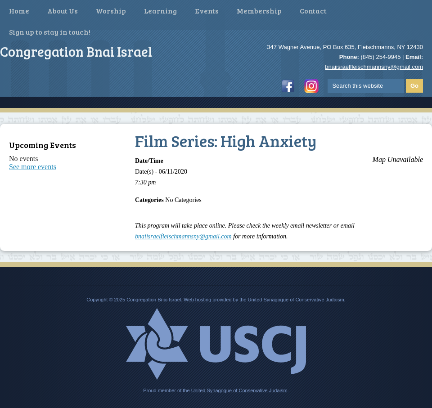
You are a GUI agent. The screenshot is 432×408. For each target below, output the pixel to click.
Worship (111, 10)
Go (414, 85)
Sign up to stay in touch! (49, 31)
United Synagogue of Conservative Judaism (239, 390)
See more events (32, 166)
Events (207, 10)
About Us (62, 10)
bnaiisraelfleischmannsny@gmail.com (374, 66)
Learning (160, 10)
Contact (313, 10)
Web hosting (197, 299)
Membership (259, 10)
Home (19, 10)
